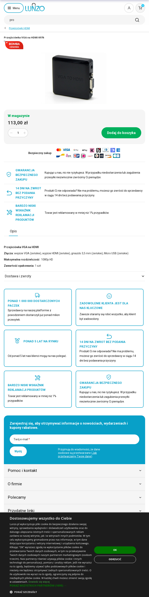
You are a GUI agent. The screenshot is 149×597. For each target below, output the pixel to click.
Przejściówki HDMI (19, 28)
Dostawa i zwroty (74, 276)
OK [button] (115, 550)
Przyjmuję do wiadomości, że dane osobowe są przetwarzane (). (79, 453)
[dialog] (74, 554)
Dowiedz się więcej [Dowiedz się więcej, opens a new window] (39, 581)
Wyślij (18, 451)
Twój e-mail (22, 439)
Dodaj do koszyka (121, 133)
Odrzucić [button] (115, 559)
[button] (51, 585)
